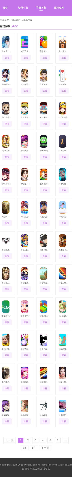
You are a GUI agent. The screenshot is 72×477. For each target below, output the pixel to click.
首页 (5, 7)
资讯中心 (23, 7)
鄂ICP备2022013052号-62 (37, 469)
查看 (7, 57)
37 (33, 447)
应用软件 (59, 7)
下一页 (45, 447)
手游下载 (41, 7)
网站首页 (16, 20)
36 (24, 447)
